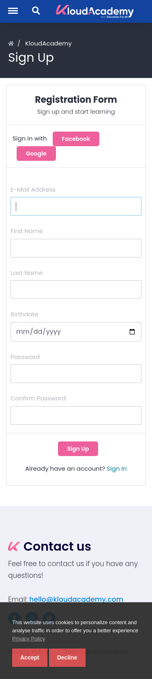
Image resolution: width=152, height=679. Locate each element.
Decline (67, 657)
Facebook (76, 139)
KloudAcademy (48, 43)
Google (36, 153)
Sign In (117, 468)
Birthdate (25, 314)
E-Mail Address (33, 189)
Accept (29, 657)
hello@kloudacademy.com (76, 599)
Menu (16, 6)
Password (25, 356)
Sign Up (78, 449)
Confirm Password (38, 398)
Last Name (27, 272)
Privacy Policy (28, 639)
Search (36, 11)
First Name (27, 231)
